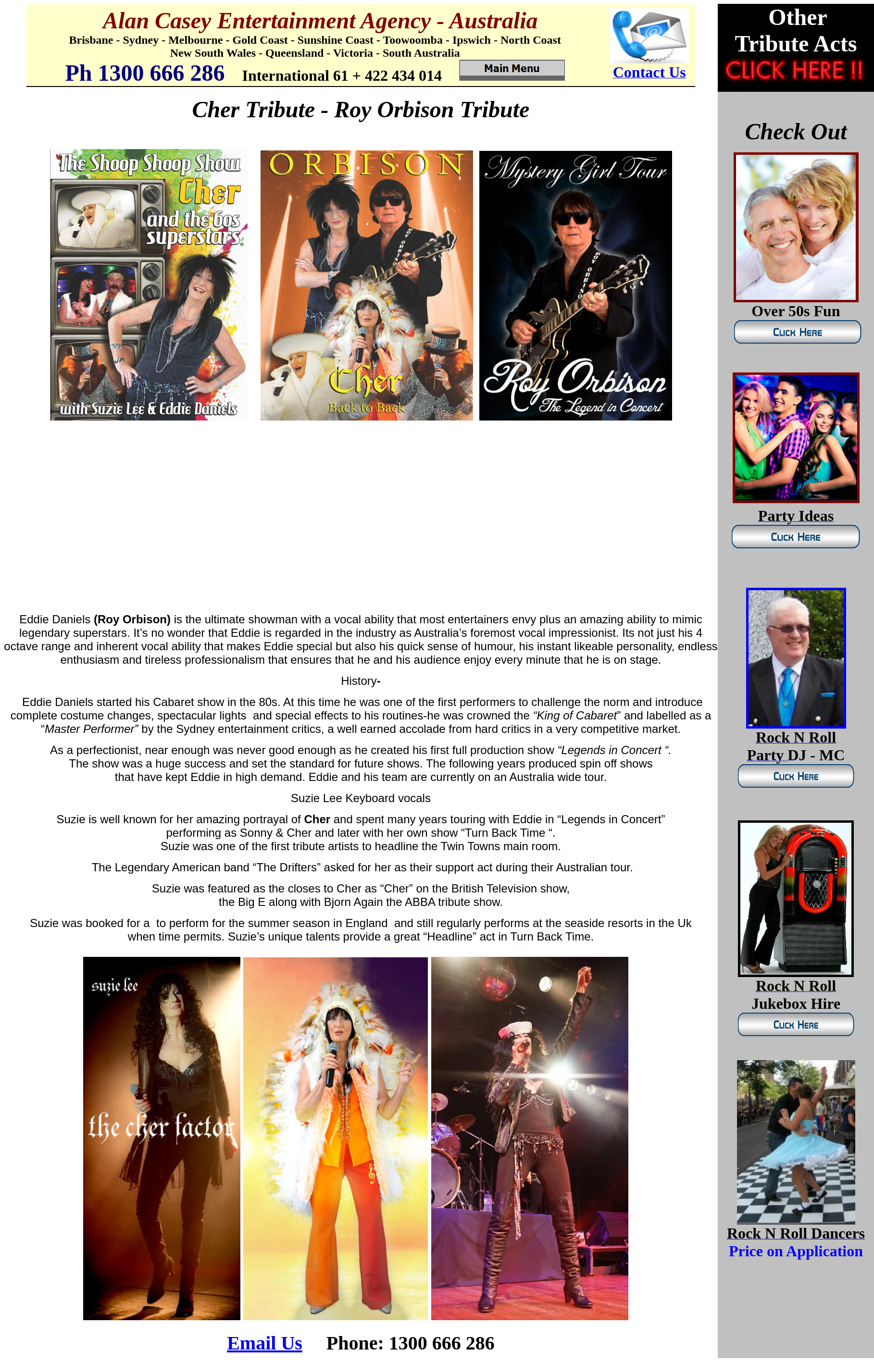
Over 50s (780, 311)
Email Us (264, 1343)
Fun (825, 311)
